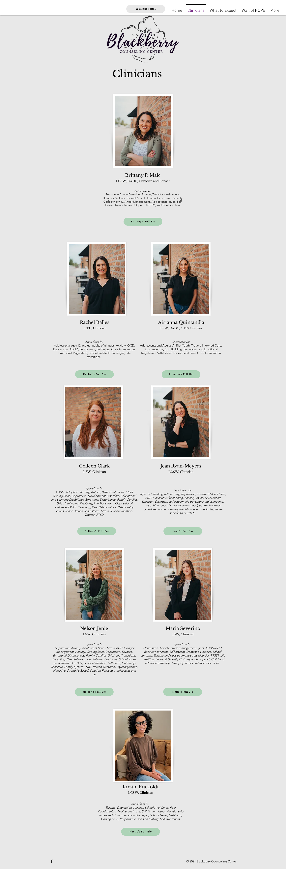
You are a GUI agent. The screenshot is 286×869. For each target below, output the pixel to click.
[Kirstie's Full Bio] (140, 832)
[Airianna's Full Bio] (181, 374)
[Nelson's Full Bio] (94, 692)
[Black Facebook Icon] (52, 861)
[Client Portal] (145, 9)
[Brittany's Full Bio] (143, 222)
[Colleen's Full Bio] (96, 531)
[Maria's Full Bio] (182, 692)
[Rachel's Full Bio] (94, 374)
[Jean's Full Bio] (182, 531)
